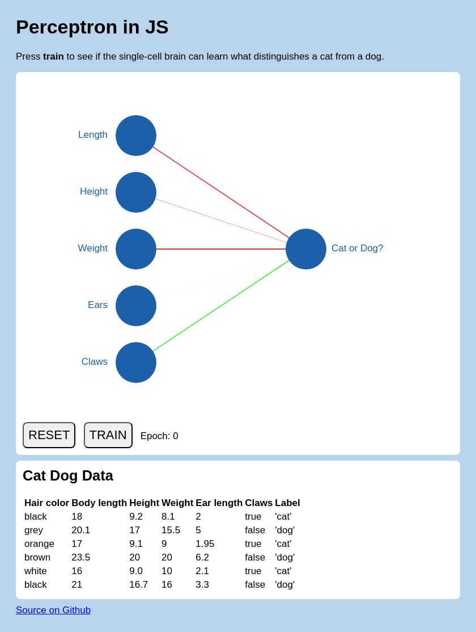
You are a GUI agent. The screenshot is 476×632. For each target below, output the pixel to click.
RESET (49, 435)
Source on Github (53, 610)
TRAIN (108, 435)
